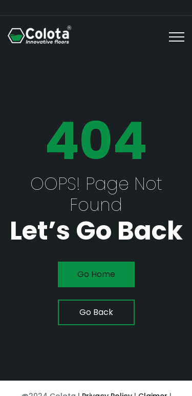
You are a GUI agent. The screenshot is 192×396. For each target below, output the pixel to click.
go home (96, 274)
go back (96, 312)
